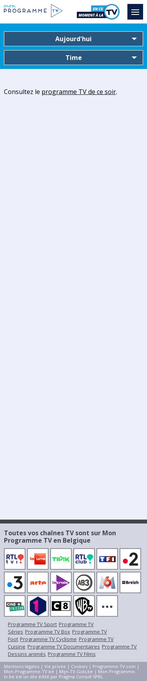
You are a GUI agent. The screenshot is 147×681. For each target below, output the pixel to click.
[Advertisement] (73, 174)
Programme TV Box (47, 631)
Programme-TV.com (114, 666)
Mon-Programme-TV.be (29, 671)
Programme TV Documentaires (63, 646)
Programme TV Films (72, 653)
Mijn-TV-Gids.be (76, 671)
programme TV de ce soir (79, 91)
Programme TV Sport (32, 624)
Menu (137, 8)
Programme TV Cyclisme (48, 639)
